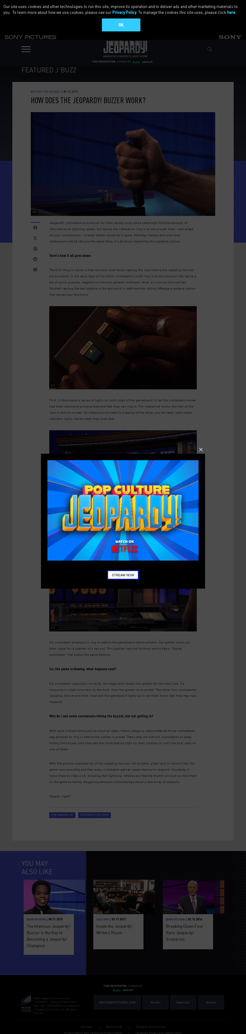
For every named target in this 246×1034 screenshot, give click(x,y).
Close (201, 449)
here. (231, 12)
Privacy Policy (124, 12)
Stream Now (123, 575)
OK (121, 24)
